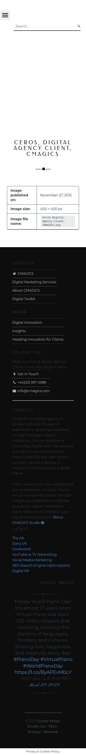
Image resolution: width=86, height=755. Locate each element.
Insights (19, 331)
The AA (18, 538)
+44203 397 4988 (29, 382)
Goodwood (21, 549)
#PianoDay (26, 659)
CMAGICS (23, 274)
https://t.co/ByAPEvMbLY (42, 672)
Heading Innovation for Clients (38, 339)
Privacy (34, 732)
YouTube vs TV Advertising (34, 555)
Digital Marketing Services (34, 282)
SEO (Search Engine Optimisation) (41, 566)
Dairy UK (19, 544)
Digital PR (20, 571)
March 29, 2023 (43, 685)
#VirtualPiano (56, 659)
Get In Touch (25, 374)
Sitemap (50, 732)
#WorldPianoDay (43, 666)
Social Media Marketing (32, 560)
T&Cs (52, 726)
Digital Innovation (27, 323)
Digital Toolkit (23, 299)
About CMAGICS (26, 291)
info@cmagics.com (31, 391)
